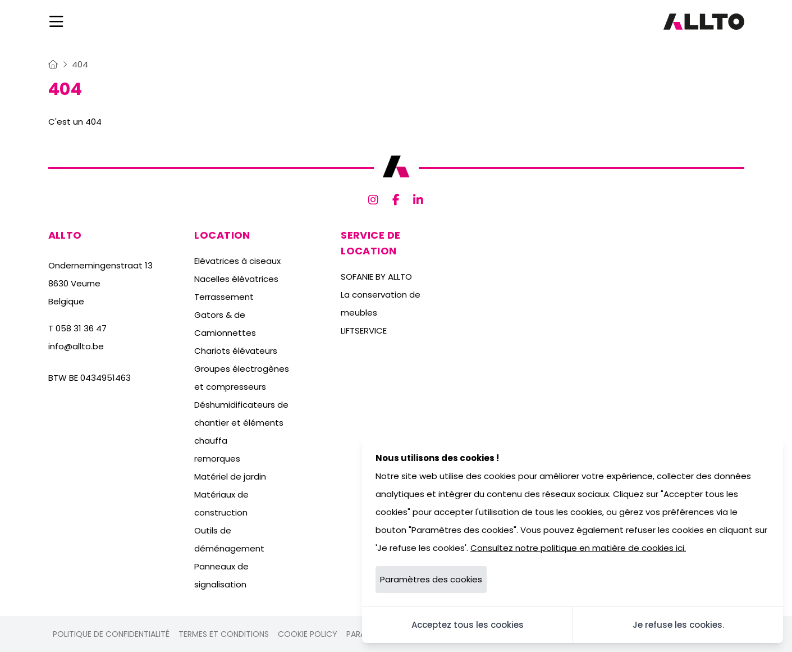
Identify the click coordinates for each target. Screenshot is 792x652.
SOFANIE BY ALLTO (376, 276)
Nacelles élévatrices (236, 279)
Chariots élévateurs (235, 351)
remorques (217, 458)
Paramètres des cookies (431, 579)
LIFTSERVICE (364, 330)
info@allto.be (76, 346)
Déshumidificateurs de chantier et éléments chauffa (241, 422)
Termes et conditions (223, 634)
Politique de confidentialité (111, 634)
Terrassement (224, 297)
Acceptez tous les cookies (467, 625)
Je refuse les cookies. (678, 625)
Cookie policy (307, 634)
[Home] (53, 64)
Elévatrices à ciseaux (237, 261)
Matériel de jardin (230, 476)
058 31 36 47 (81, 328)
